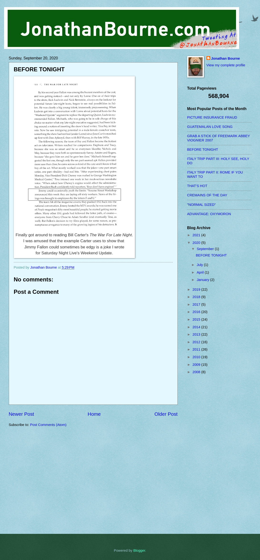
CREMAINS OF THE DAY (207, 195)
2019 (196, 289)
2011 (196, 349)
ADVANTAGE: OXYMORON (209, 214)
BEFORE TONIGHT (202, 149)
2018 (196, 297)
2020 (196, 243)
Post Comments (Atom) (48, 425)
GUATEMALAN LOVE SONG (210, 127)
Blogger (139, 550)
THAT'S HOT (197, 186)
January (203, 280)
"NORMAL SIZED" (201, 205)
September (206, 249)
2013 (196, 334)
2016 (196, 312)
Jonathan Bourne (225, 58)
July (200, 265)
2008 (196, 372)
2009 (196, 365)
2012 (196, 342)
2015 (196, 319)
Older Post (165, 414)
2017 (196, 304)
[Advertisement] (206, 454)
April (201, 272)
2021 (196, 235)
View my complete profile (225, 65)
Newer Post (21, 414)
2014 (196, 327)
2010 (196, 357)
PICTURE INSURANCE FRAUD (212, 117)
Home (94, 414)
